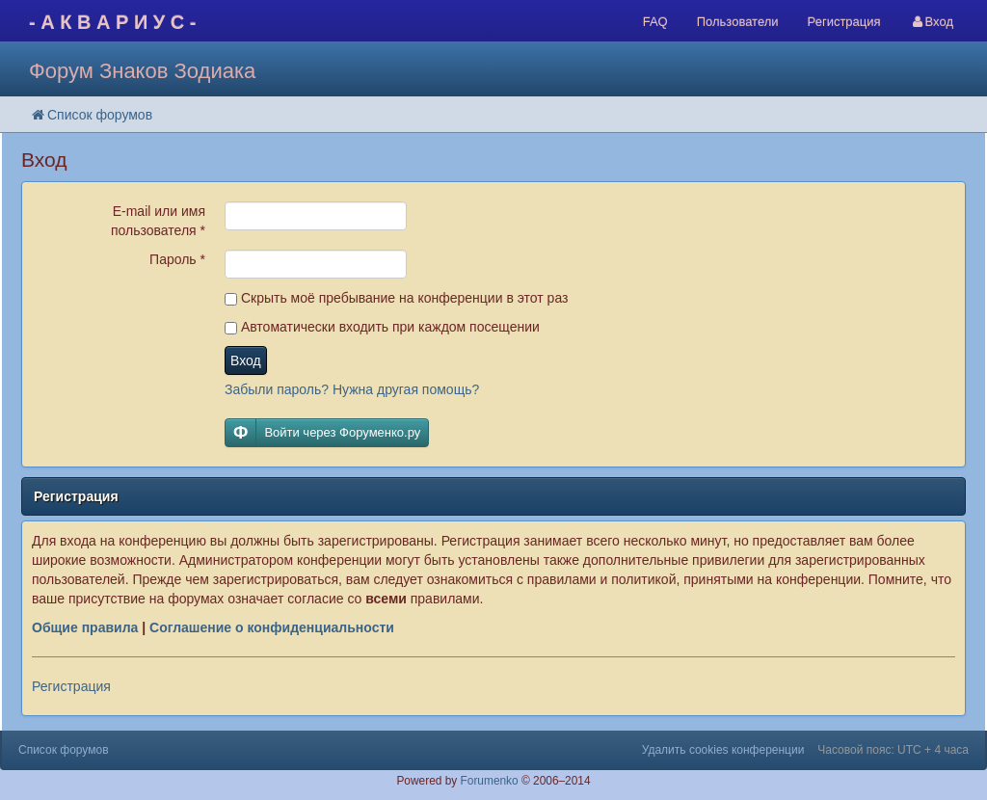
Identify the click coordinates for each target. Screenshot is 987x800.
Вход (245, 360)
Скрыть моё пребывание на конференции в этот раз (396, 298)
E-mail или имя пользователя (158, 220)
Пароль (177, 259)
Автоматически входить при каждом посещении (382, 326)
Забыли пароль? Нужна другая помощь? (352, 389)
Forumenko (490, 780)
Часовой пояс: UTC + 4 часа (893, 750)
